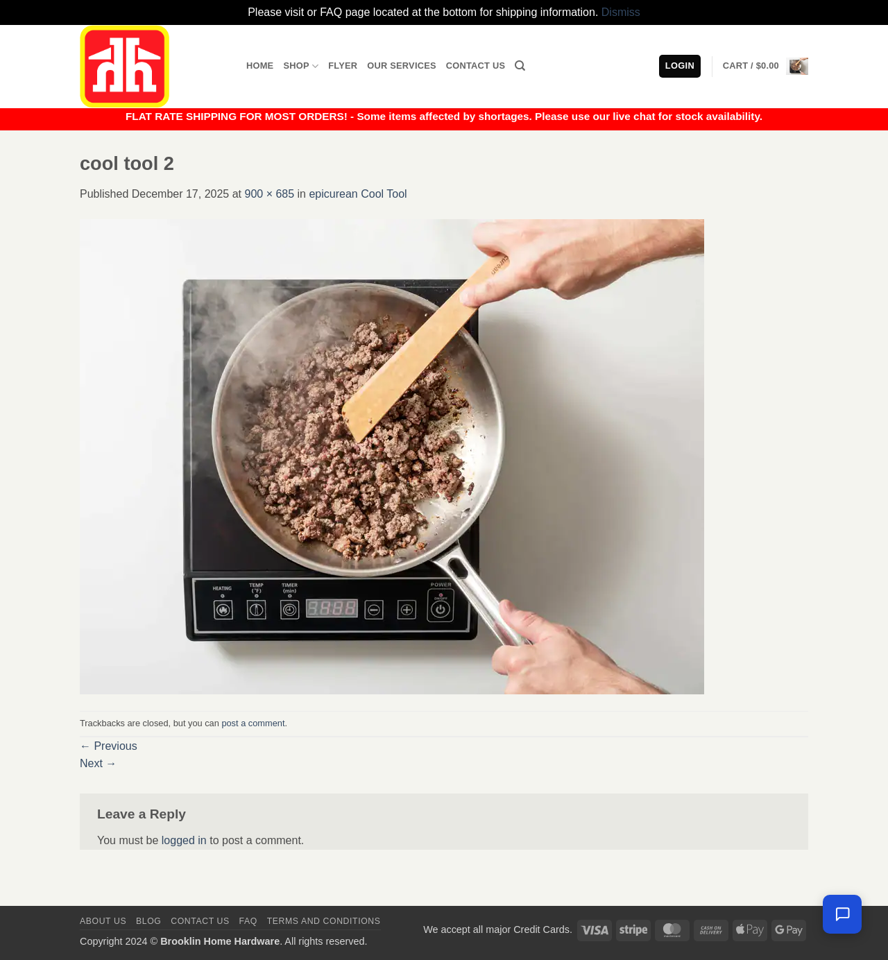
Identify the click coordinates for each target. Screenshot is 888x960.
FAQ (248, 921)
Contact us (200, 921)
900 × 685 (269, 194)
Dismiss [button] (620, 12)
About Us (103, 921)
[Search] (520, 66)
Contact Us (476, 65)
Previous (108, 746)
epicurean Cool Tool (358, 194)
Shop (300, 66)
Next (98, 763)
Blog (148, 921)
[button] (765, 66)
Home (259, 65)
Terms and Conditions (324, 921)
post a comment (252, 723)
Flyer (342, 65)
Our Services (401, 65)
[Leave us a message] (842, 914)
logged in (184, 840)
